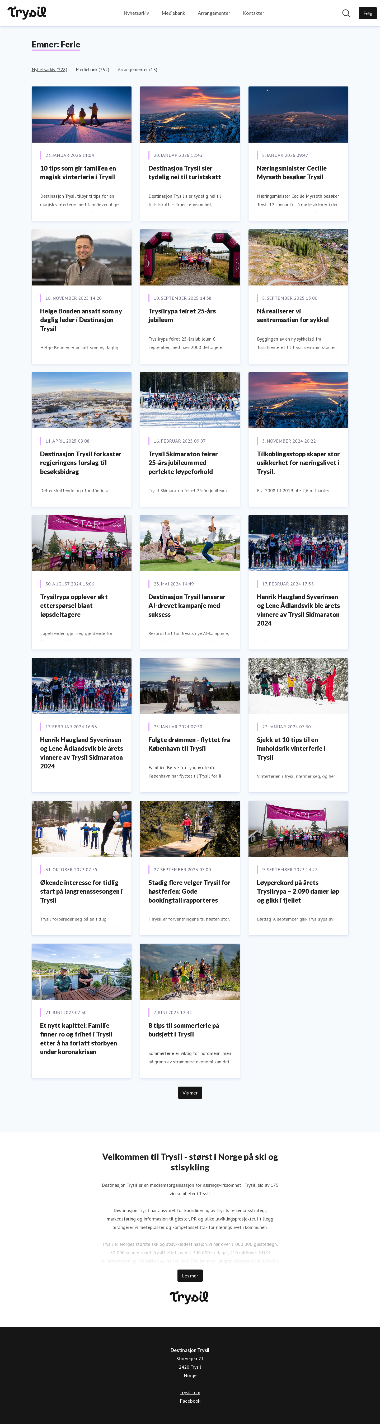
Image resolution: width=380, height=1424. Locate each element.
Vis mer (190, 1093)
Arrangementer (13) (137, 69)
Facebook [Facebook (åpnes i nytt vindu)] (190, 1401)
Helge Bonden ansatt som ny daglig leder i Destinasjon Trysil (81, 319)
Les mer (190, 1275)
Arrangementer (214, 13)
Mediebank (173, 13)
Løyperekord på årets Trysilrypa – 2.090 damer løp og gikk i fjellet (298, 891)
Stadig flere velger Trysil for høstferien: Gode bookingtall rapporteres (189, 891)
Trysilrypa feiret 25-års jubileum (182, 315)
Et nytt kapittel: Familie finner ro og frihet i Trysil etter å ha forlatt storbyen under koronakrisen (78, 1038)
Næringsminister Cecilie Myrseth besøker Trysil (292, 172)
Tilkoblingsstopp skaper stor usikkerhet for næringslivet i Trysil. (298, 462)
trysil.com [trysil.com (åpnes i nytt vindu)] (190, 1392)
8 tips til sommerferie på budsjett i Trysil (183, 1029)
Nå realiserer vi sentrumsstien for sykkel (293, 315)
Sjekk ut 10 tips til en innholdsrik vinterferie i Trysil (291, 748)
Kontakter (253, 13)
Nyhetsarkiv (136, 13)
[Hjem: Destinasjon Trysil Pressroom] (28, 13)
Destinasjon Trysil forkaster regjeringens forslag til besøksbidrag (80, 462)
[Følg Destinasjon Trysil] (368, 13)
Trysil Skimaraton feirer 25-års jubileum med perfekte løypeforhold (183, 462)
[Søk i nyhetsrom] (346, 13)
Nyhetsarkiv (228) (49, 69)
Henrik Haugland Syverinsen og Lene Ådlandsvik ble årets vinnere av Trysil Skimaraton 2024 (298, 610)
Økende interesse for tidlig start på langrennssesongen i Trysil (81, 891)
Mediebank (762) (92, 69)
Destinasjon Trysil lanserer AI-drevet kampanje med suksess (187, 605)
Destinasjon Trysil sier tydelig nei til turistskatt (184, 172)
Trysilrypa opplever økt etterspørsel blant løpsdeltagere (74, 605)
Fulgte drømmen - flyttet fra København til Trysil (189, 744)
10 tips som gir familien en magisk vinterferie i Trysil (78, 172)
